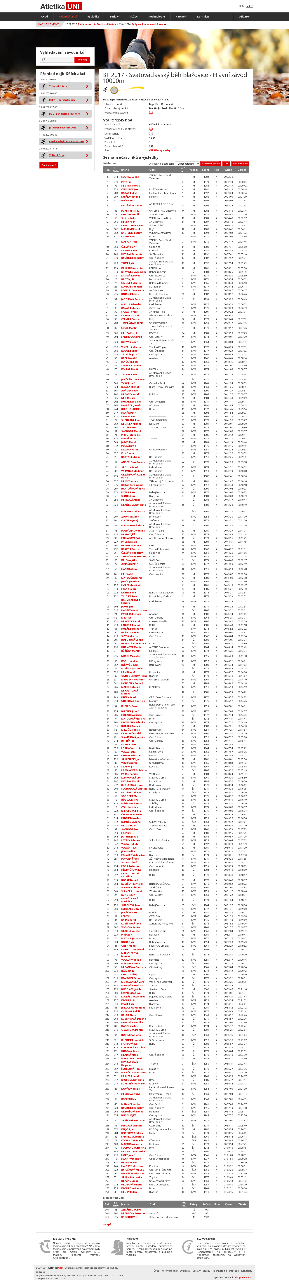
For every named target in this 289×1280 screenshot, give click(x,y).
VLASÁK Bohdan (131, 887)
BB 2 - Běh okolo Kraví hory (64, 113)
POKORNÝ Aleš (130, 858)
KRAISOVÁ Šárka (131, 978)
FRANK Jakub (129, 589)
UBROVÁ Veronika (132, 1022)
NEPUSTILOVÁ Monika (129, 692)
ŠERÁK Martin (129, 328)
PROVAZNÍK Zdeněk (133, 722)
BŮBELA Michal (130, 799)
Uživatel (244, 16)
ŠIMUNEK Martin (131, 283)
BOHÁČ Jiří (127, 942)
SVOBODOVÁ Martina (134, 788)
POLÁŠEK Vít (128, 445)
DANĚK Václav (129, 1026)
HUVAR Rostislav (131, 401)
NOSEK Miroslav (130, 656)
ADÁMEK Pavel (129, 390)
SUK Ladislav (129, 218)
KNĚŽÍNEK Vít (129, 1217)
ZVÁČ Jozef (128, 383)
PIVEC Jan (126, 934)
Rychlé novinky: (48, 24)
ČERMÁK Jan (128, 246)
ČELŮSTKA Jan (129, 189)
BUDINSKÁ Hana (131, 1035)
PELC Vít (126, 916)
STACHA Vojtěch (131, 931)
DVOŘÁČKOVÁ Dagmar (129, 1063)
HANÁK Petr (128, 412)
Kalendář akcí (68, 16)
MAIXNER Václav (130, 1104)
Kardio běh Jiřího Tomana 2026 (66, 141)
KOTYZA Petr (129, 241)
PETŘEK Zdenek (130, 840)
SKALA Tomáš (129, 311)
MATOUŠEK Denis (131, 577)
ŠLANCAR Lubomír (132, 891)
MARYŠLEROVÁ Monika (130, 954)
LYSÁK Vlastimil (130, 196)
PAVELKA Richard (131, 614)
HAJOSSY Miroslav (132, 1166)
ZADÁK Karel (128, 427)
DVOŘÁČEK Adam (131, 205)
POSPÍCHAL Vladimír (133, 530)
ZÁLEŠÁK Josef (130, 354)
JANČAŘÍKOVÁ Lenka (133, 379)
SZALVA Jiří (127, 766)
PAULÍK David (129, 541)
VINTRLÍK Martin (131, 347)
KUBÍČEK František (132, 883)
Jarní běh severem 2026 (62, 127)
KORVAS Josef (129, 342)
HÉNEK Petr (128, 221)
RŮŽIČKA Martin (130, 650)
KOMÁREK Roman (131, 286)
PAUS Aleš (127, 574)
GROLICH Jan (128, 825)
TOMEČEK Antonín (132, 322)
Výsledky (93, 16)
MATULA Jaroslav (131, 938)
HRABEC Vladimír (131, 545)
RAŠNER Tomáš (130, 1076)
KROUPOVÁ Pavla (131, 1188)
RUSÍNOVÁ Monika (132, 668)
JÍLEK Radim (128, 851)
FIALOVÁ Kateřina (132, 985)
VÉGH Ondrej (129, 762)
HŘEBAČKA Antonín (133, 1213)
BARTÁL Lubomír (131, 457)
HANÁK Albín (129, 569)
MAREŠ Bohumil (130, 687)
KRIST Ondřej (129, 974)
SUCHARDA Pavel (131, 420)
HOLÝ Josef (128, 1155)
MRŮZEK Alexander (132, 679)
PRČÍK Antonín (130, 866)
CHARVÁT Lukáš (130, 1011)
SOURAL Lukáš (130, 176)
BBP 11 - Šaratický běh (62, 100)
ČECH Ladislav (129, 807)
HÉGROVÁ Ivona (130, 1094)
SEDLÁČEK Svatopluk (133, 556)
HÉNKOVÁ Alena (130, 499)
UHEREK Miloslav (131, 755)
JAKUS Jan (127, 606)
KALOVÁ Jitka (129, 560)
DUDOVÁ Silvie (130, 1051)
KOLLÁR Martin (130, 369)
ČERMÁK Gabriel (130, 319)
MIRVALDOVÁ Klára (132, 525)
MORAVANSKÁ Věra (132, 981)
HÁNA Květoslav (131, 1158)
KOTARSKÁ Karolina (133, 1047)
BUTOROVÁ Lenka (132, 639)
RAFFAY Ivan (128, 744)
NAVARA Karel (129, 449)
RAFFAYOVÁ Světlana (134, 770)
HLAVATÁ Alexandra (133, 643)
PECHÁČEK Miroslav (132, 1173)
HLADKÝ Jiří (128, 534)
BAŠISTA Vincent (131, 632)
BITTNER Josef (130, 711)
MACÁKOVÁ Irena (131, 1144)
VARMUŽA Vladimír (132, 471)
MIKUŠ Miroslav (130, 729)
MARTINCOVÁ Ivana (133, 511)
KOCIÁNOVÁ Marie (132, 1140)
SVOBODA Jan (129, 829)
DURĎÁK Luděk (130, 214)
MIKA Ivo (126, 617)
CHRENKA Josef (130, 315)
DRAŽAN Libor (129, 1181)
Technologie (156, 16)
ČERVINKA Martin (131, 814)
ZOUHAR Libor (130, 516)
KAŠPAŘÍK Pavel (130, 275)
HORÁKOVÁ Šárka (131, 715)
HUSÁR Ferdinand (132, 628)
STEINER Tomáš (130, 185)
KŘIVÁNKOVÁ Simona (134, 272)
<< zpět (108, 1224)
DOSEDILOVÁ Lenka (133, 1151)
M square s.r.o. (243, 1277)
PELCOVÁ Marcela (131, 1125)
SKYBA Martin (129, 636)
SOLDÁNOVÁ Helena (133, 1147)
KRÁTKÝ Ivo (128, 416)
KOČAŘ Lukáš (129, 193)
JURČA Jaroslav (130, 581)
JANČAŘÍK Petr (129, 361)
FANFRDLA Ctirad (131, 336)
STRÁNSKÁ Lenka (131, 1177)
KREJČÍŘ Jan (128, 1129)
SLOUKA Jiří (128, 496)
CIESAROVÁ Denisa (132, 1029)
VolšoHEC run (57, 155)
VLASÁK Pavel (129, 847)
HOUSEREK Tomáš (132, 683)
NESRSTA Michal (131, 423)
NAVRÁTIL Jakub (131, 405)
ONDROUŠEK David (132, 949)
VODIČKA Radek (130, 927)
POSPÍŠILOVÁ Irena (132, 290)
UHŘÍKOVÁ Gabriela (133, 701)
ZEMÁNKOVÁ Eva (131, 1209)
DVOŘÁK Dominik (131, 254)
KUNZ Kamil (128, 453)
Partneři (181, 16)
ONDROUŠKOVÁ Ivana (134, 676)
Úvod (44, 16)
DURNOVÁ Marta (131, 647)
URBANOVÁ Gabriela (133, 967)
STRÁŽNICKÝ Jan (130, 759)
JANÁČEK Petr (129, 912)
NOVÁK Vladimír (130, 1088)
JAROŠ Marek (129, 442)
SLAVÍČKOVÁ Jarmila (133, 737)
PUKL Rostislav (130, 210)
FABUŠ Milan (128, 438)
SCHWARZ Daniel (131, 908)
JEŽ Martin (127, 970)
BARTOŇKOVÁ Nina (133, 488)
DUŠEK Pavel (128, 697)
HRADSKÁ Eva (129, 1162)
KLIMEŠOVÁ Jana (131, 821)
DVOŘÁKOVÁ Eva (131, 792)
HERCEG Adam (129, 481)
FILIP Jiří (126, 833)
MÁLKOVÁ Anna (130, 963)
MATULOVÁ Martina (133, 718)
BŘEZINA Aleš (129, 358)
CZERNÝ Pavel (129, 250)
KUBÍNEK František (132, 1040)
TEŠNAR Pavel (129, 374)
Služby (133, 16)
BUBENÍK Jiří (128, 1115)
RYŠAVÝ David (129, 664)
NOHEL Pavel (129, 592)
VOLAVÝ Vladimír (131, 959)
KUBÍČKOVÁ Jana (131, 923)
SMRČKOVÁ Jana (130, 905)
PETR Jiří (126, 182)
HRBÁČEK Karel (130, 394)
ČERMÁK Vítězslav (132, 552)
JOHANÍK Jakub (130, 294)
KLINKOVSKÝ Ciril (131, 777)
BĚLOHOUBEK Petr (132, 409)
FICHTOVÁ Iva (129, 1043)
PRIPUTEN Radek (131, 434)
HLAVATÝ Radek (130, 621)
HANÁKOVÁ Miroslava (134, 610)
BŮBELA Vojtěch (131, 989)
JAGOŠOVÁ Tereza (132, 299)
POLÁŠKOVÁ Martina (133, 855)
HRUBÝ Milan (129, 1192)
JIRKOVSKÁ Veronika (133, 1007)
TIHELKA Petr (129, 596)
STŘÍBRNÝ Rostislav (133, 1120)
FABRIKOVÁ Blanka (132, 1136)
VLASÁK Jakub (129, 844)
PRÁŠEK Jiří (127, 1004)
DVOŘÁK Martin (130, 781)
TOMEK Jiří (127, 263)
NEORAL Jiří (128, 398)
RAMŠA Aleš (128, 672)
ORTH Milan (128, 945)
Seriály (114, 16)
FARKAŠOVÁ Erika (131, 538)
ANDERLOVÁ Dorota (133, 462)
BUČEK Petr (128, 200)
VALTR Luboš (129, 862)
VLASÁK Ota (128, 751)
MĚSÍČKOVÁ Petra (131, 803)
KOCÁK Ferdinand (132, 485)
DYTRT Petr (128, 492)
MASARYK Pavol (130, 229)
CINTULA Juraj (129, 520)
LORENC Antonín (131, 748)
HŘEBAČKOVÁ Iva (131, 869)
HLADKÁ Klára (129, 1054)
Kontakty (203, 16)
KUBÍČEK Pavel (129, 706)
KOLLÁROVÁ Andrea (133, 996)
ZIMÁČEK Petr (129, 563)
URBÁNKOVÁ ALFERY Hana (133, 476)
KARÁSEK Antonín (132, 268)
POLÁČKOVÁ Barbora (134, 1072)
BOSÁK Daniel (129, 880)
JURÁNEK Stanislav (132, 258)
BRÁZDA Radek (130, 549)
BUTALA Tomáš (130, 726)
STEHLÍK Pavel (129, 467)
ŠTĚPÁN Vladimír (131, 365)
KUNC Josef (128, 894)
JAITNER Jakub (129, 836)
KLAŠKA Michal (130, 387)
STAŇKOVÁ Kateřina (133, 504)
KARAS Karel (128, 920)
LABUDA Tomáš (130, 625)
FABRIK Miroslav (131, 818)
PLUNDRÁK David (131, 1058)
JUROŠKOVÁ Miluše (132, 1169)
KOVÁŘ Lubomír (130, 308)
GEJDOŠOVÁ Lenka (132, 1111)
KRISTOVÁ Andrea (132, 1133)
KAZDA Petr (128, 236)
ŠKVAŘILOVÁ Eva (131, 993)
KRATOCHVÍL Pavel (132, 225)
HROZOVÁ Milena (131, 1184)
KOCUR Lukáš (129, 350)
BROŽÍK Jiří (127, 279)
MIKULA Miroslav (131, 304)
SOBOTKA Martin (131, 796)
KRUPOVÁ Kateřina (132, 1080)
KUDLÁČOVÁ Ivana (132, 785)
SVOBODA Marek (131, 431)
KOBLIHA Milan (130, 661)
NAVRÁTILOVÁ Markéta (129, 900)
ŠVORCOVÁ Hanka (132, 1068)
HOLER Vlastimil (130, 585)
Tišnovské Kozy (58, 86)
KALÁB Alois (128, 1015)
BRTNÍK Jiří (127, 740)
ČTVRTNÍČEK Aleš (131, 733)
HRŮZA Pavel (129, 333)
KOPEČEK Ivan (129, 1099)
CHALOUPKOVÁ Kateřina (130, 875)
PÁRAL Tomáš (129, 774)
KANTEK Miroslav (131, 232)
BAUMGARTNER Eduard (130, 601)
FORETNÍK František (133, 1083)
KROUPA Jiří (128, 1000)
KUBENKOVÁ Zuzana (133, 1018)
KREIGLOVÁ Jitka (131, 810)
